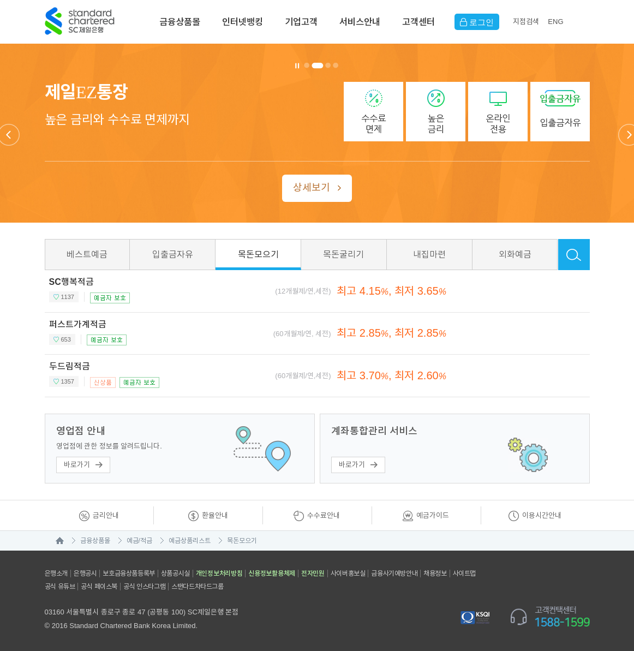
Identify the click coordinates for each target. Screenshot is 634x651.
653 (66, 339)
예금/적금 (139, 541)
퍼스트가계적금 (77, 324)
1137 (67, 297)
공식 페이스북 (99, 586)
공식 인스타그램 (144, 586)
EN (555, 21)
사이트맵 (464, 573)
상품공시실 (175, 573)
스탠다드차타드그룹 (197, 586)
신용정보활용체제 (271, 573)
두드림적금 (69, 366)
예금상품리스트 (190, 541)
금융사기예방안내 (394, 573)
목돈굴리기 (343, 254)
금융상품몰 (179, 22)
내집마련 (429, 254)
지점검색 (526, 21)
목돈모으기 (258, 254)
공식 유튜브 (60, 586)
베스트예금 (87, 254)
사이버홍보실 (348, 573)
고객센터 (418, 22)
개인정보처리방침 (219, 573)
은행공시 (85, 573)
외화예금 (515, 254)
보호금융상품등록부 (128, 573)
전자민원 (313, 573)
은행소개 (56, 573)
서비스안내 (359, 22)
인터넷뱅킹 (242, 22)
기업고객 (301, 22)
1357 (67, 381)
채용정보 (434, 573)
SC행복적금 (71, 281)
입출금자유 (172, 254)
